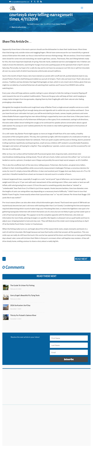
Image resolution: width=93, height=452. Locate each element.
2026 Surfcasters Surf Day (20, 305)
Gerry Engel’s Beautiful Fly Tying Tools (25, 295)
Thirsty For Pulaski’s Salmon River (23, 315)
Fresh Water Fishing (59, 24)
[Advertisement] (46, 426)
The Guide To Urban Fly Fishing (22, 285)
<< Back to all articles (17, 27)
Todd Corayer (34, 24)
